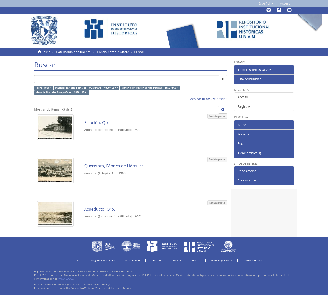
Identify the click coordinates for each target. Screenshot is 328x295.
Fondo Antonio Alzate (113, 52)
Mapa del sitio (133, 260)
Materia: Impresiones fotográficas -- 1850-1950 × (149, 87)
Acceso (243, 97)
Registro (244, 106)
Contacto (196, 260)
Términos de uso (252, 260)
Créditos (176, 260)
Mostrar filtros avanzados (208, 99)
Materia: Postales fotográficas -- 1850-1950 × (62, 92)
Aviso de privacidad (221, 260)
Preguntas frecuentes (102, 260)
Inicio (46, 52)
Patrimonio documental (73, 52)
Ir (223, 79)
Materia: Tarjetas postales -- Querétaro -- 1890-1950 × (86, 87)
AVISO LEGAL (65, 278)
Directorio (156, 260)
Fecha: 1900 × (43, 87)
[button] (266, 3)
